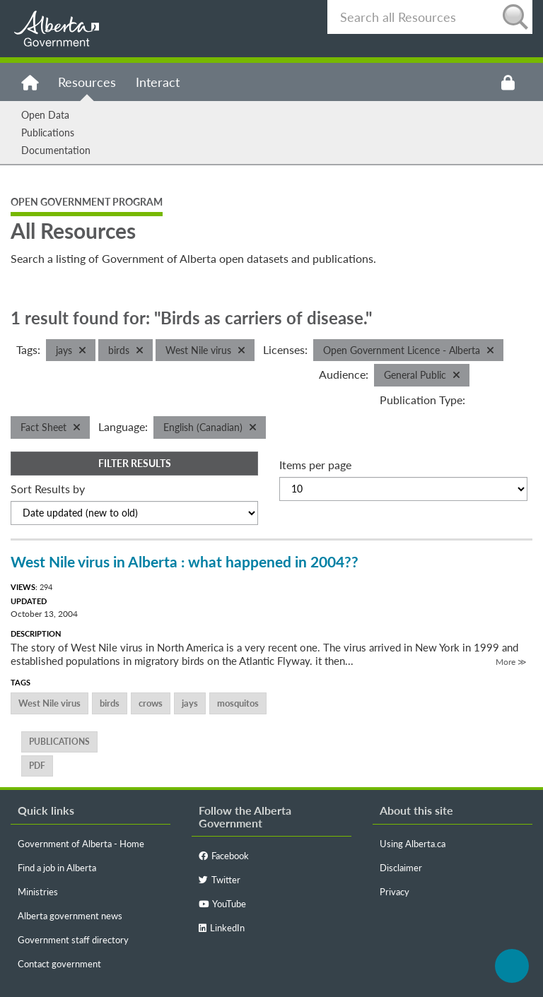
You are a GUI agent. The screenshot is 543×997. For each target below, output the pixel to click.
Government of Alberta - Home (81, 843)
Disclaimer (401, 867)
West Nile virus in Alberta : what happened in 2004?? (184, 561)
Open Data (45, 115)
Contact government (59, 963)
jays (190, 703)
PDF (37, 765)
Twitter (219, 879)
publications (59, 741)
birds (109, 703)
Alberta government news (70, 915)
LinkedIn (222, 927)
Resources (87, 82)
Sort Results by (48, 488)
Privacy (394, 891)
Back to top (512, 966)
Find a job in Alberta (57, 867)
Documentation (55, 150)
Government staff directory (73, 939)
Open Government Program (87, 202)
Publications (47, 132)
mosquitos (238, 703)
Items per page (315, 464)
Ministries (38, 891)
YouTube (222, 903)
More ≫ (511, 661)
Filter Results (134, 463)
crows (151, 703)
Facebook (224, 855)
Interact (158, 82)
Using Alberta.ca (412, 843)
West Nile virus (49, 703)
